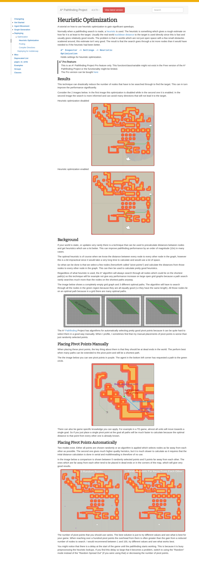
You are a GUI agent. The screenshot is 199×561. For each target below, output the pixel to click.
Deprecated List (21, 58)
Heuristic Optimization (29, 40)
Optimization (22, 37)
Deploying (17, 33)
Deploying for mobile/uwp (27, 51)
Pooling (22, 44)
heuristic (111, 31)
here (96, 72)
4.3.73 (96, 10)
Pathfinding (71, 330)
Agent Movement (20, 26)
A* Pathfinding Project (73, 10)
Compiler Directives (27, 47)
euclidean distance (124, 34)
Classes (17, 73)
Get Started (18, 22)
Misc (15, 55)
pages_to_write (21, 62)
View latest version (114, 10)
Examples (18, 65)
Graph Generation (21, 30)
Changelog (19, 19)
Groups (17, 69)
